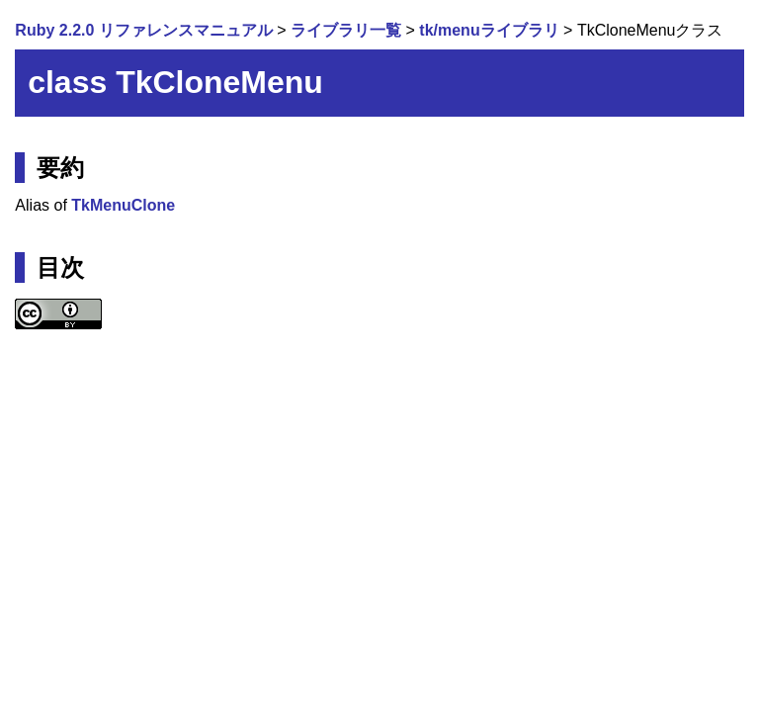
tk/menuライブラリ (488, 30)
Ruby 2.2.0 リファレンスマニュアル (143, 30)
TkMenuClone (123, 205)
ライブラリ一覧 (346, 30)
